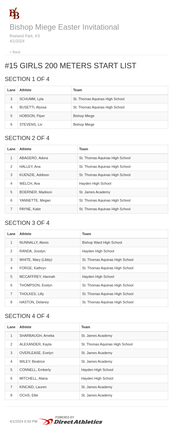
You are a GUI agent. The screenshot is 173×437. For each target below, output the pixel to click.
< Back (15, 52)
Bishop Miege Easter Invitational (64, 27)
